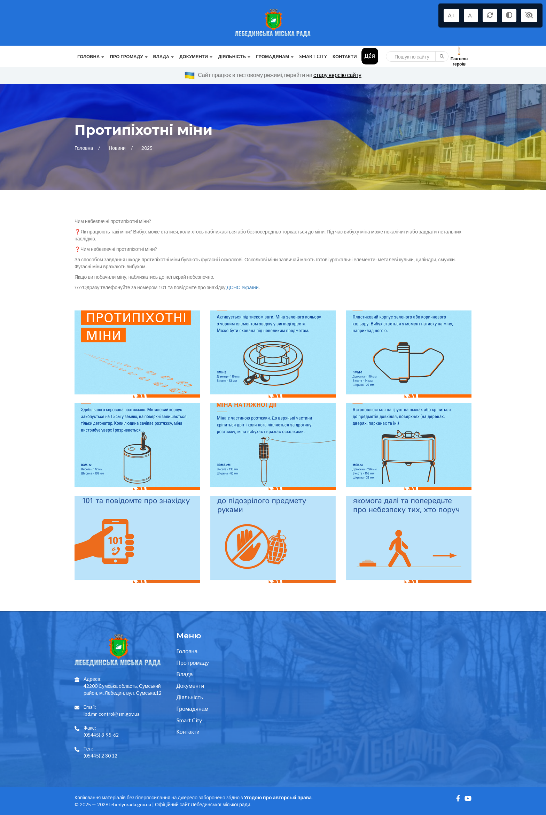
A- (471, 15)
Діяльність (190, 697)
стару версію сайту (337, 74)
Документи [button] (195, 56)
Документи (190, 685)
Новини (118, 148)
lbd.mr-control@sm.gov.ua (112, 714)
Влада (185, 674)
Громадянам (193, 708)
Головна (84, 148)
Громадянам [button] (275, 56)
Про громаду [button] (128, 56)
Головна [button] (90, 56)
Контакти (345, 56)
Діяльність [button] (234, 56)
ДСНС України (242, 287)
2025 (147, 148)
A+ (451, 15)
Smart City (313, 56)
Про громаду (193, 662)
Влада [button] (163, 56)
